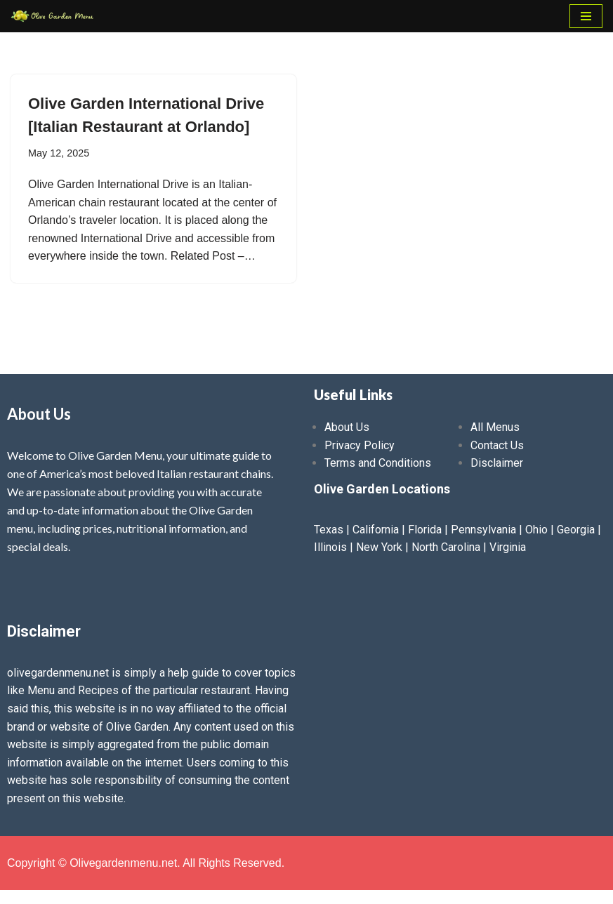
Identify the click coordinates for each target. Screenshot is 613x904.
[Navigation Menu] (585, 16)
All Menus (495, 427)
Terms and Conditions (377, 463)
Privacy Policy (359, 445)
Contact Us (497, 445)
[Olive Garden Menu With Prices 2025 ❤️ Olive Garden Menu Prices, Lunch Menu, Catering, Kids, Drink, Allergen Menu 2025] (53, 16)
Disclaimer (496, 463)
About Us (346, 427)
